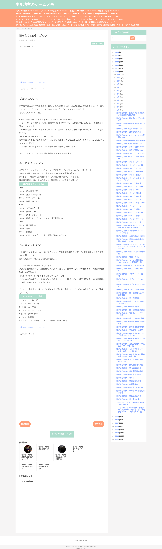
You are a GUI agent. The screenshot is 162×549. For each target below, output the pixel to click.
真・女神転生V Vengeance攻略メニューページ (101, 14)
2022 (117, 65)
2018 (117, 420)
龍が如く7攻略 (97, 44)
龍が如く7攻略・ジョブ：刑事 (127, 209)
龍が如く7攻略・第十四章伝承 (127, 298)
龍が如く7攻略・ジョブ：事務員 (128, 196)
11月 (119, 78)
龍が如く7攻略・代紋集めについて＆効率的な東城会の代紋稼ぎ (130, 226)
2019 (117, 417)
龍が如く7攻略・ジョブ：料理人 (128, 175)
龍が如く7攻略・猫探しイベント (128, 257)
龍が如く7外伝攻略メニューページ (29, 14)
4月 (118, 100)
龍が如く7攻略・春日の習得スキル (129, 150)
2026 (117, 52)
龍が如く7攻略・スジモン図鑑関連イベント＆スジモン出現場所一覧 (130, 261)
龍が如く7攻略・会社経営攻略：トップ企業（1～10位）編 (130, 334)
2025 (117, 55)
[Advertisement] (61, 63)
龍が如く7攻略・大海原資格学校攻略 (130, 327)
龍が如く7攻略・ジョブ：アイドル (129, 162)
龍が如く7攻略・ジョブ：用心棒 (128, 193)
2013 (117, 436)
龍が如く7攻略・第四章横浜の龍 (128, 381)
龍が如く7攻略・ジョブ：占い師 (128, 168)
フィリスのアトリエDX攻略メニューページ (105, 16)
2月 (118, 107)
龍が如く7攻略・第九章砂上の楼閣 (129, 330)
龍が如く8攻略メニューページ (109, 11)
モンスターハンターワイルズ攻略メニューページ (34, 22)
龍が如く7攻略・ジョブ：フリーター (130, 219)
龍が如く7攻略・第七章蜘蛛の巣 (128, 368)
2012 (117, 439)
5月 (118, 97)
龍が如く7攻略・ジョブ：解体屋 (128, 183)
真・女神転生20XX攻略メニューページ (100, 22)
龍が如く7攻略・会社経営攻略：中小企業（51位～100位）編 (130, 350)
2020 (117, 72)
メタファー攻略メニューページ (27, 11)
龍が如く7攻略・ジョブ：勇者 (127, 216)
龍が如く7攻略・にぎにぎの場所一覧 (130, 265)
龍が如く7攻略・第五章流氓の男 (128, 374)
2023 (117, 62)
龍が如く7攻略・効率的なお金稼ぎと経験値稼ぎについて (130, 240)
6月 (118, 94)
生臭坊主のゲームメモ (35, 4)
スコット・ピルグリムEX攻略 (128, 25)
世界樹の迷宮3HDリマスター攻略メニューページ (62, 14)
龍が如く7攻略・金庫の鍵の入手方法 (130, 236)
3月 (118, 103)
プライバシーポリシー (109, 19)
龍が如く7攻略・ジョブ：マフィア (129, 199)
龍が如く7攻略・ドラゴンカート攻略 (130, 290)
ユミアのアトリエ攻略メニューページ (69, 22)
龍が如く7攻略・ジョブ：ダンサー (129, 186)
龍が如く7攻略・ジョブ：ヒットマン (130, 203)
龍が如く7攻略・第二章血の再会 (128, 396)
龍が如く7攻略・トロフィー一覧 (128, 222)
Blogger (84, 540)
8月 (118, 87)
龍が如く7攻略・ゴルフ (125, 378)
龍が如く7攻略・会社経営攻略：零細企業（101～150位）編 (130, 355)
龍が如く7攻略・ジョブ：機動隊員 (129, 171)
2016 (117, 426)
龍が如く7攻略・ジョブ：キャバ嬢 (129, 165)
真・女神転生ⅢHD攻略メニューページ (30, 16)
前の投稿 (98, 424)
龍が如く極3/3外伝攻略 (106, 25)
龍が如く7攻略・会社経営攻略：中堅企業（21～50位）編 (130, 345)
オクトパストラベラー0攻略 (85, 25)
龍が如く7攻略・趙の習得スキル (128, 132)
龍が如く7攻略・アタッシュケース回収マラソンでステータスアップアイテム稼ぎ (130, 246)
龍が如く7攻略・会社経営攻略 (127, 307)
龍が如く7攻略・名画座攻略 (127, 384)
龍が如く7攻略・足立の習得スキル (129, 144)
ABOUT (122, 19)
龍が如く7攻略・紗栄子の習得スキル (130, 140)
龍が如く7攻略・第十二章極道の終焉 (130, 310)
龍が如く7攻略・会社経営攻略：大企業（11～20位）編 (130, 339)
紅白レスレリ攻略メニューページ (60, 25)
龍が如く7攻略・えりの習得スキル (129, 129)
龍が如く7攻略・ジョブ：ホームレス (130, 212)
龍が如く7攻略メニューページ (33, 82)
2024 (117, 59)
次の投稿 (25, 424)
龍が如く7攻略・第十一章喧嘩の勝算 (130, 318)
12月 (119, 74)
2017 (117, 423)
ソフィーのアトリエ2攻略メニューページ (66, 19)
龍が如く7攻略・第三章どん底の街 (129, 387)
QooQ (85, 548)
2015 (117, 430)
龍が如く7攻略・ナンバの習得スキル (130, 147)
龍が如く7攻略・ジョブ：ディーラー (130, 153)
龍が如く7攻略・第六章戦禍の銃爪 (129, 371)
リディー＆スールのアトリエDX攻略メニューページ (67, 16)
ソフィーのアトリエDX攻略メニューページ (32, 19)
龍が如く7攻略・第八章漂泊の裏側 (129, 365)
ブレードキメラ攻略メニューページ (54, 11)
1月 (118, 110)
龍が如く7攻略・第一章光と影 (127, 399)
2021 (117, 68)
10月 (119, 81)
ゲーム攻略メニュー (91, 19)
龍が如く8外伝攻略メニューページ (83, 11)
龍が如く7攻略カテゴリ (62, 434)
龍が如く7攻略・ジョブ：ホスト (128, 190)
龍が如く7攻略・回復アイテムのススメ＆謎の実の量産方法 (130, 114)
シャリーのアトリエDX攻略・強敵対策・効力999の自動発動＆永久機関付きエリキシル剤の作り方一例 (130, 410)
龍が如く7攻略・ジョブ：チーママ (129, 206)
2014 (117, 433)
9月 (118, 84)
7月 (118, 91)
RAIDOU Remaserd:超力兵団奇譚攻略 (30, 25)
